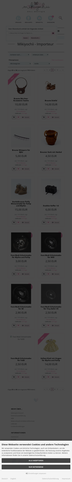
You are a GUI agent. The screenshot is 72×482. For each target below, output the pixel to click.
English (13, 479)
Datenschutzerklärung (50, 479)
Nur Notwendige (36, 467)
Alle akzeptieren (36, 460)
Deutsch (5, 479)
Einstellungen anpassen (36, 473)
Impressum (66, 479)
